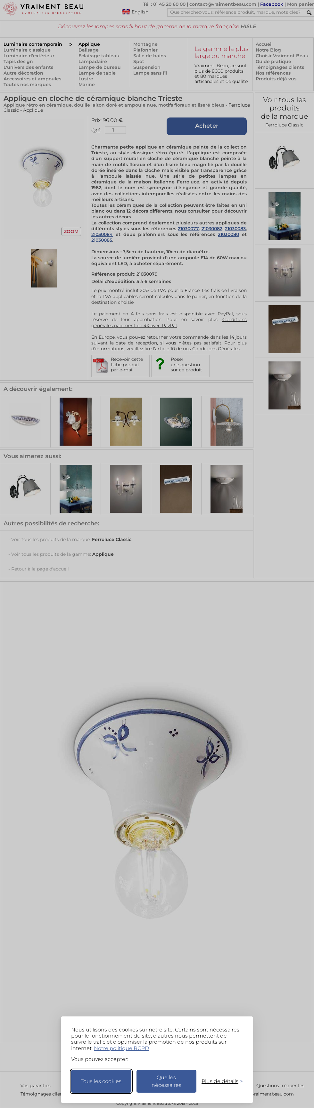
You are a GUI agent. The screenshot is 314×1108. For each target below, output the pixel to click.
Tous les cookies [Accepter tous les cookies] (101, 1081)
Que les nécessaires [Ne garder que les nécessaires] (166, 1081)
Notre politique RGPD (121, 1048)
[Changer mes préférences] (219, 1081)
